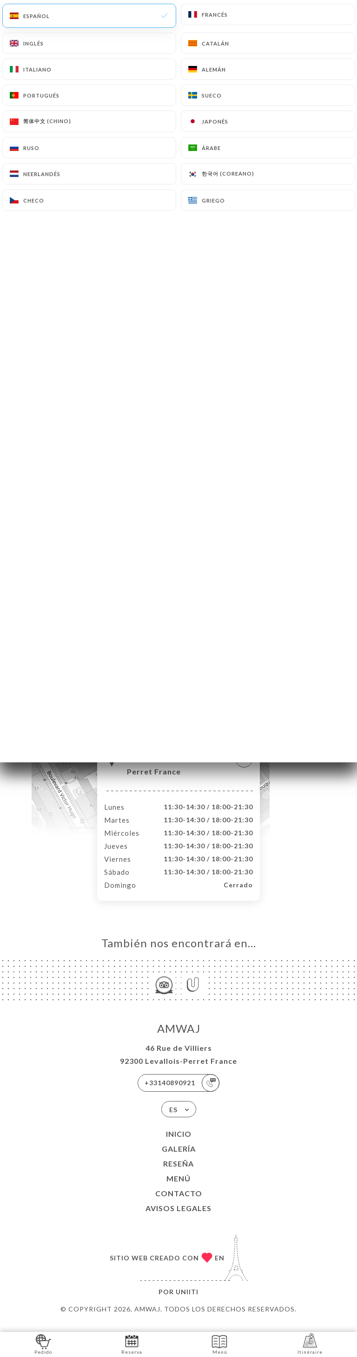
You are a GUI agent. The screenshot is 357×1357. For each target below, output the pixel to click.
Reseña (178, 1173)
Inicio (179, 1143)
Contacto (178, 1203)
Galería (179, 1158)
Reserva (131, 1344)
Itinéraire (310, 1344)
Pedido (43, 1344)
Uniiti (187, 1301)
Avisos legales (178, 1217)
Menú (178, 1188)
